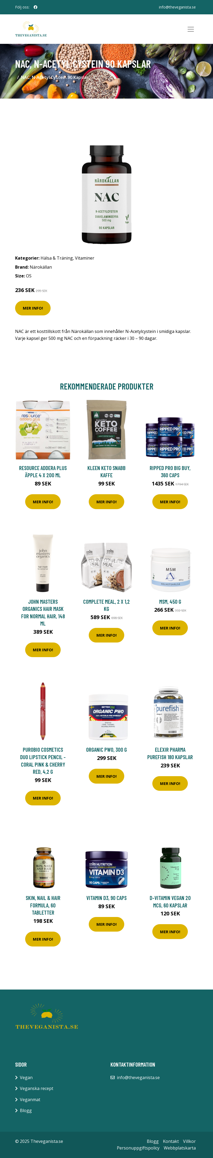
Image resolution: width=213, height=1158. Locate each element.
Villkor (189, 1141)
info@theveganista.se (177, 7)
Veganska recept (36, 1088)
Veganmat (30, 1099)
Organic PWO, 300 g (106, 749)
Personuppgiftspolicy (138, 1148)
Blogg (26, 1110)
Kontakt (171, 1141)
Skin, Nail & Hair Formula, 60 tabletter (43, 905)
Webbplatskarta (180, 1148)
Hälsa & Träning (57, 258)
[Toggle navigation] (191, 29)
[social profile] (35, 7)
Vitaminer (84, 258)
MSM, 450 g (170, 601)
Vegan (26, 1077)
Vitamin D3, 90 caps (106, 897)
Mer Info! (33, 308)
